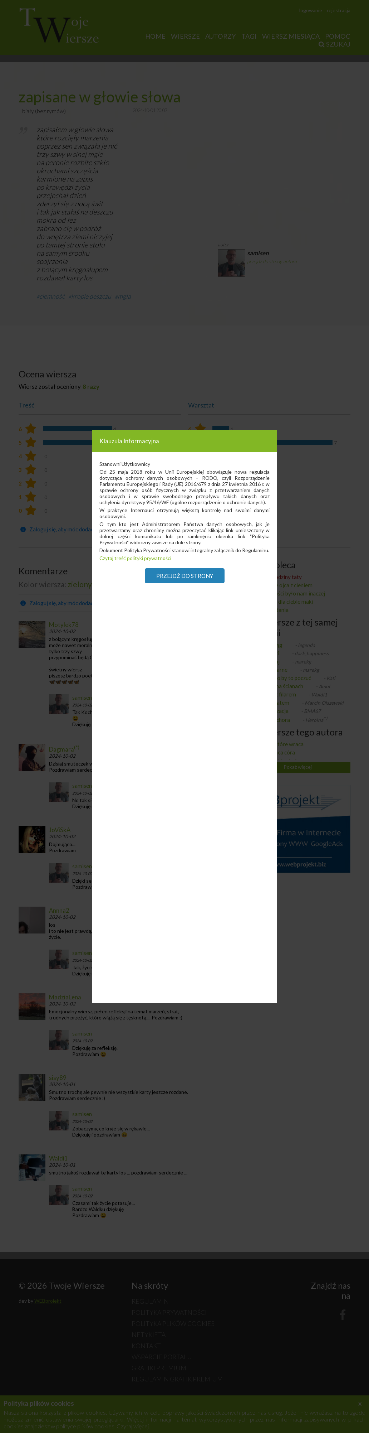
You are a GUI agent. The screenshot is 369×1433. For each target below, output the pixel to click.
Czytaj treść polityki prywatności (135, 558)
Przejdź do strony (184, 576)
